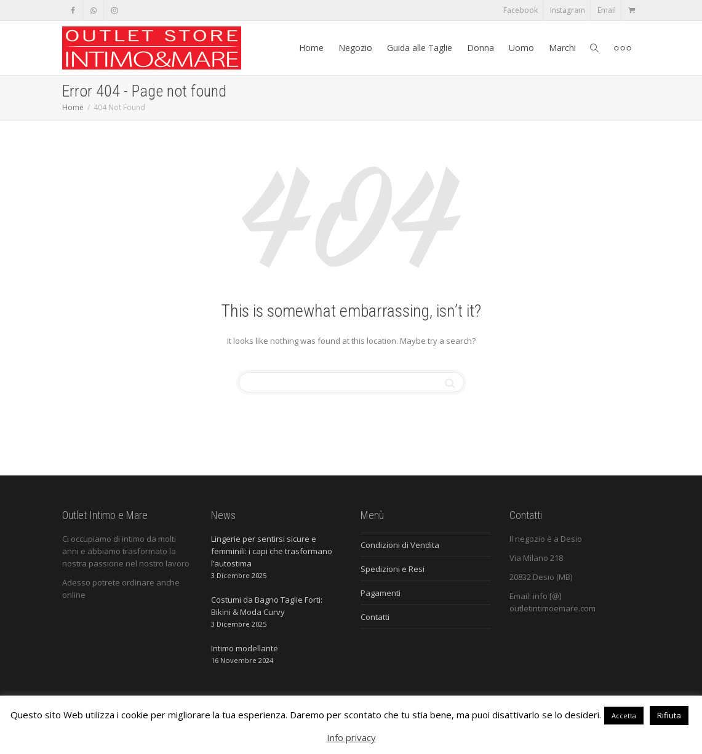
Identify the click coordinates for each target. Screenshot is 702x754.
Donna (480, 48)
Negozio (355, 48)
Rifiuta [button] (669, 715)
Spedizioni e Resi (393, 568)
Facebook (520, 10)
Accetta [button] (624, 715)
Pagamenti (381, 592)
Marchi (562, 48)
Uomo (521, 48)
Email (606, 10)
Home (311, 48)
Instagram (567, 10)
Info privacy (351, 737)
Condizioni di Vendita (400, 544)
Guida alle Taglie (419, 48)
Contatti (375, 616)
